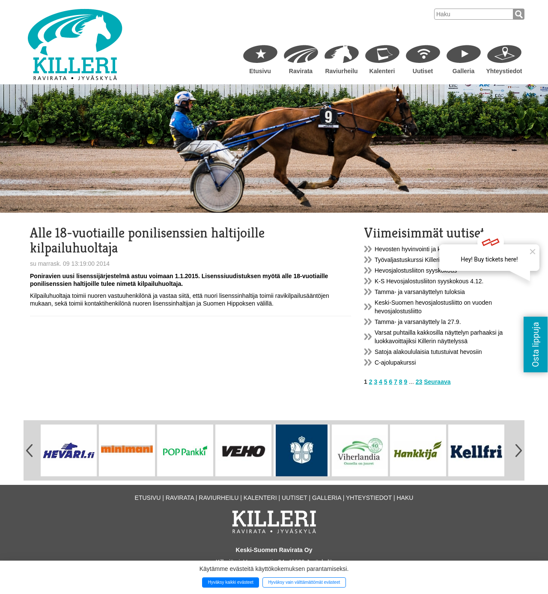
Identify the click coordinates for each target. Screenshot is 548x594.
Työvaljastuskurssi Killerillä (410, 259)
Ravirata (301, 71)
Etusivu (260, 71)
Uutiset (423, 71)
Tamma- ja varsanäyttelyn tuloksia (420, 291)
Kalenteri (382, 71)
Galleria (463, 71)
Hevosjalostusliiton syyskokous (416, 270)
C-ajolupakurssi (395, 362)
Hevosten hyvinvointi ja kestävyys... (422, 249)
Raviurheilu (341, 71)
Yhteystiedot (504, 71)
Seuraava (437, 381)
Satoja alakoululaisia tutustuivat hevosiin (428, 351)
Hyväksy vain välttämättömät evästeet (304, 582)
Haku (404, 497)
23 (419, 381)
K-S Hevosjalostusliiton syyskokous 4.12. (429, 281)
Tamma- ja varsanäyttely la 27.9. (418, 321)
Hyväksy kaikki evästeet (230, 582)
